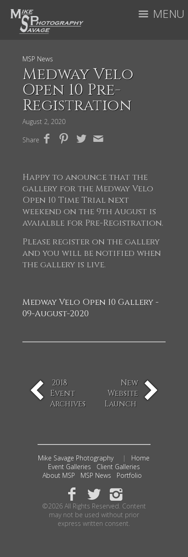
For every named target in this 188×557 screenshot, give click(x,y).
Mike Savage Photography (75, 458)
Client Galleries (118, 466)
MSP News (96, 475)
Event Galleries (69, 466)
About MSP (59, 475)
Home (140, 458)
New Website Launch (121, 393)
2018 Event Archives (68, 393)
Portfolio (129, 475)
